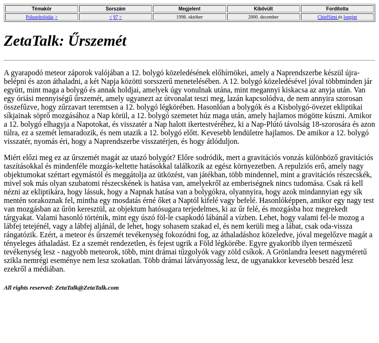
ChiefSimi (328, 17)
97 (115, 17)
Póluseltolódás (39, 17)
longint (350, 17)
